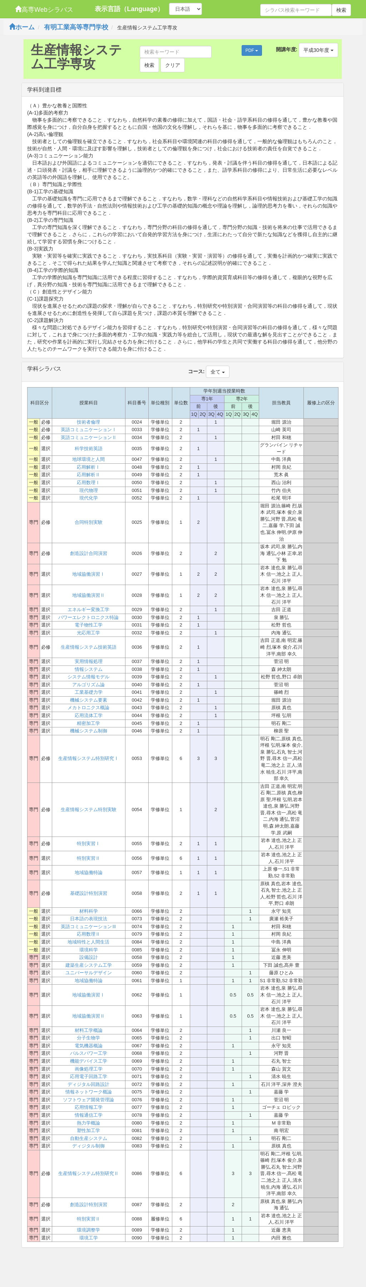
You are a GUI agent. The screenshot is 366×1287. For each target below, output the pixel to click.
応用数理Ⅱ (88, 934)
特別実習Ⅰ (88, 843)
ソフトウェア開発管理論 (88, 1099)
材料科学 (88, 911)
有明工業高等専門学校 (76, 27)
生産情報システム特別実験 (89, 809)
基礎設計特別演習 (88, 893)
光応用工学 (88, 632)
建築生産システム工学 (88, 965)
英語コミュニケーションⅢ (89, 926)
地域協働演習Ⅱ (88, 595)
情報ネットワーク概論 (88, 1092)
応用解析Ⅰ (88, 467)
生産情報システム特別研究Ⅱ (88, 1173)
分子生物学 (88, 1037)
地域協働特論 (89, 872)
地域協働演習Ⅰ (88, 574)
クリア (172, 65)
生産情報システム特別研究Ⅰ (88, 758)
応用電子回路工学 (88, 1076)
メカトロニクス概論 (88, 707)
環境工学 (88, 1237)
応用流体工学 (89, 715)
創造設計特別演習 (88, 1204)
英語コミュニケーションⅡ (89, 437)
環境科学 (88, 949)
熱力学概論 (88, 1123)
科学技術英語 (89, 448)
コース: (196, 371)
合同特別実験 (89, 522)
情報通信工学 (89, 1115)
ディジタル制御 (88, 1146)
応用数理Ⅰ (88, 482)
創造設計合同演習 (88, 553)
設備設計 (88, 957)
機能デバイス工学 (88, 1061)
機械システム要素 (88, 700)
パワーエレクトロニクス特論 (88, 617)
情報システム (89, 669)
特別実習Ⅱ (88, 858)
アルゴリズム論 (88, 684)
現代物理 (88, 490)
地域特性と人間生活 (88, 942)
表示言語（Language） (129, 9)
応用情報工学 (89, 1107)
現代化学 (88, 498)
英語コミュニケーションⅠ (89, 429)
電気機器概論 (89, 1045)
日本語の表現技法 (88, 918)
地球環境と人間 (88, 459)
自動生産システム (88, 1138)
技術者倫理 (88, 422)
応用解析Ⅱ (88, 474)
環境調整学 (88, 1230)
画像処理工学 (89, 1069)
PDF (252, 50)
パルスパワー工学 (88, 1053)
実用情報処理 (89, 661)
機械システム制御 (88, 730)
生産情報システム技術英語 (89, 647)
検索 (341, 10)
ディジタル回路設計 (88, 1084)
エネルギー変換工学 (88, 609)
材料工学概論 (89, 1030)
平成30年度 (318, 50)
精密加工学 (88, 723)
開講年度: (287, 49)
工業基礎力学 (89, 692)
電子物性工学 (89, 625)
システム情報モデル (88, 676)
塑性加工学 (88, 1130)
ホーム (22, 27)
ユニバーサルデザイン (88, 972)
